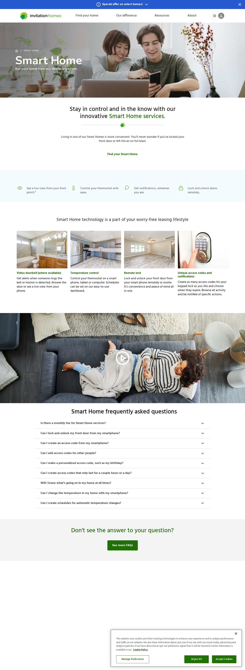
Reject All (196, 659)
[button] (122, 4)
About (192, 15)
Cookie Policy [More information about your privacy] (140, 650)
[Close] (236, 633)
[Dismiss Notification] (239, 4)
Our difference (126, 15)
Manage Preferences (132, 659)
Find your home (87, 15)
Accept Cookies (224, 659)
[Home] (41, 16)
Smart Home (31, 51)
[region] (176, 648)
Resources (162, 15)
